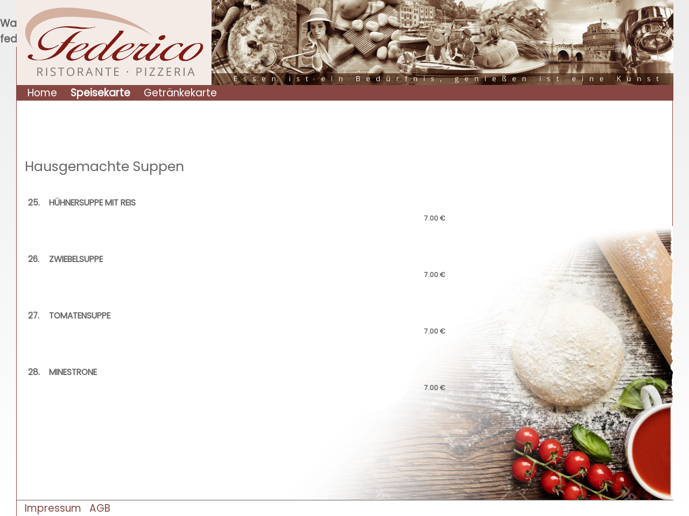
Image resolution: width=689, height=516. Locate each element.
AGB (99, 508)
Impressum (53, 508)
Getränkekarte (180, 93)
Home (42, 93)
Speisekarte (100, 93)
